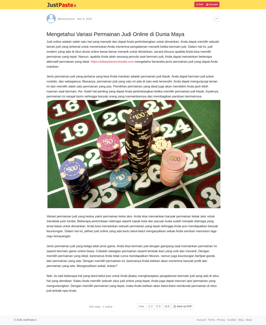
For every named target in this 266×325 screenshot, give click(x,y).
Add (199, 4)
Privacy (221, 319)
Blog (240, 319)
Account (212, 4)
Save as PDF (182, 306)
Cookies (232, 319)
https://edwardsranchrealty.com (112, 61)
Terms (211, 319)
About (248, 319)
